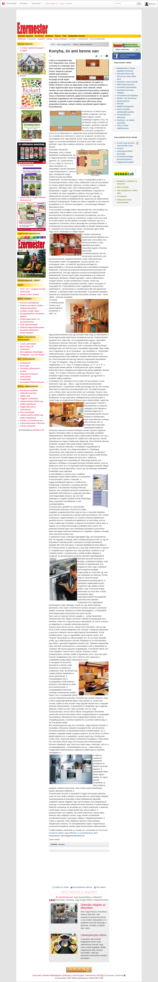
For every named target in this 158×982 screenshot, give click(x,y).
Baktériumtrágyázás (125, 106)
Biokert (23, 76)
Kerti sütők (24, 366)
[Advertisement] (79, 16)
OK (139, 3)
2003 (53, 44)
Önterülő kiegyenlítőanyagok (32, 327)
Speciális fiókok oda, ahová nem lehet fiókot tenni (126, 76)
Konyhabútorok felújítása (127, 95)
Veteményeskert (27, 108)
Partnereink (90, 975)
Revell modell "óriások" (30, 294)
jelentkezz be (38, 430)
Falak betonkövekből (29, 324)
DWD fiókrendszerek (125, 84)
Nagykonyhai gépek (125, 162)
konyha (61, 844)
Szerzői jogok (78, 975)
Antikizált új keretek (28, 393)
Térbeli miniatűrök (27, 426)
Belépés (152, 4)
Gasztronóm (83, 39)
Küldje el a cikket (60, 887)
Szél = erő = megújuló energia (32, 289)
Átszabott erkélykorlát (29, 330)
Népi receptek (123, 187)
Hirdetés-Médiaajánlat (51, 975)
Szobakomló (25, 363)
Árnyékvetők (25, 379)
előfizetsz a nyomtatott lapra (81, 833)
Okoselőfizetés (26, 140)
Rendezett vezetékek (29, 390)
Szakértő (41, 39)
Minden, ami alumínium (127, 98)
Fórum (58, 36)
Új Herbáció (122, 196)
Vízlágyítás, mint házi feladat (32, 355)
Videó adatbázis (60, 39)
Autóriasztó (25, 349)
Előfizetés (22, 39)
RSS (100, 975)
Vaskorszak (25, 292)
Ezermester (11, 3)
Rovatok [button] (24, 3)
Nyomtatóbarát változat (81, 887)
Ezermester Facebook (115, 975)
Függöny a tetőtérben (29, 398)
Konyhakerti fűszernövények (32, 382)
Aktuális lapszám (25, 36)
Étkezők (120, 104)
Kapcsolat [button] (37, 3)
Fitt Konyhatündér (97, 39)
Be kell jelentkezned (64, 897)
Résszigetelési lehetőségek (31, 352)
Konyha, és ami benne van (31, 420)
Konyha (120, 148)
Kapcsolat (37, 975)
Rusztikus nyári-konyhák (127, 82)
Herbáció (72, 39)
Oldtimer (49, 36)
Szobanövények (27, 165)
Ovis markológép (27, 412)
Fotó (64, 36)
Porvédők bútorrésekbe (127, 87)
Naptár (49, 39)
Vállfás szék (25, 396)
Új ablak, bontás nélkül (29, 311)
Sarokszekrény (123, 101)
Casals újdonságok (28, 344)
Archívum (39, 36)
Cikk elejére (100, 887)
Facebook (32, 39)
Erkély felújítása (26, 333)
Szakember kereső (76, 36)
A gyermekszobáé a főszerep (32, 423)
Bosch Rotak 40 (26, 346)
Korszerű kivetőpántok (29, 303)
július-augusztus (64, 44)
